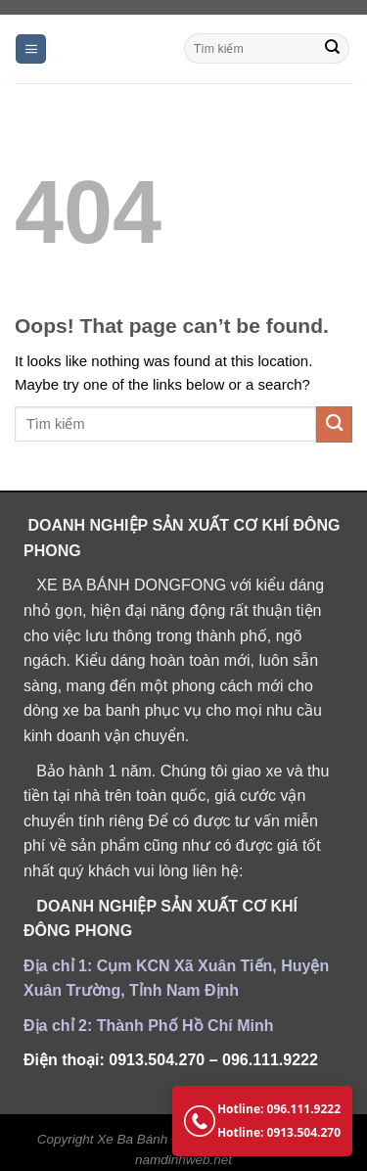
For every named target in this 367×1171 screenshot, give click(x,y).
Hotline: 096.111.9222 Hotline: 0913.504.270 (262, 1121)
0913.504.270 (157, 1060)
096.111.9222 (270, 1060)
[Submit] (332, 49)
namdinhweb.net (183, 1159)
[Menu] (31, 49)
